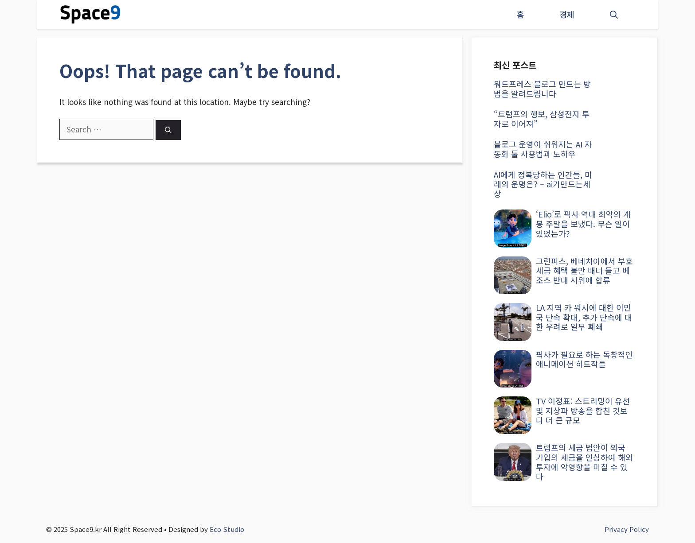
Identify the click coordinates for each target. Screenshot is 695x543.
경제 (566, 14)
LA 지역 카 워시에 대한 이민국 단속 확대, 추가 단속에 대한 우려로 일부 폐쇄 (584, 317)
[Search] (168, 130)
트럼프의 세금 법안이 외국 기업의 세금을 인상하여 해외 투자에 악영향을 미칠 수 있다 (584, 462)
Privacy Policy (627, 529)
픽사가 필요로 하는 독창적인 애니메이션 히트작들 (584, 359)
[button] (614, 14)
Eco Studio (227, 529)
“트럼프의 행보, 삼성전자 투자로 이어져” (542, 118)
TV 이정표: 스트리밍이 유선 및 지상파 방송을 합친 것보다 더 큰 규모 (583, 410)
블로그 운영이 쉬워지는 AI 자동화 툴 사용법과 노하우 (543, 148)
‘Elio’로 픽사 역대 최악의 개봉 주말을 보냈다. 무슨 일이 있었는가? (583, 223)
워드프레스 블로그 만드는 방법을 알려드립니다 (542, 88)
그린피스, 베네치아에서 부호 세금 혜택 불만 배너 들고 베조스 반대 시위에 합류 (584, 270)
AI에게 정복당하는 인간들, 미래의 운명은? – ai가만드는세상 (543, 184)
